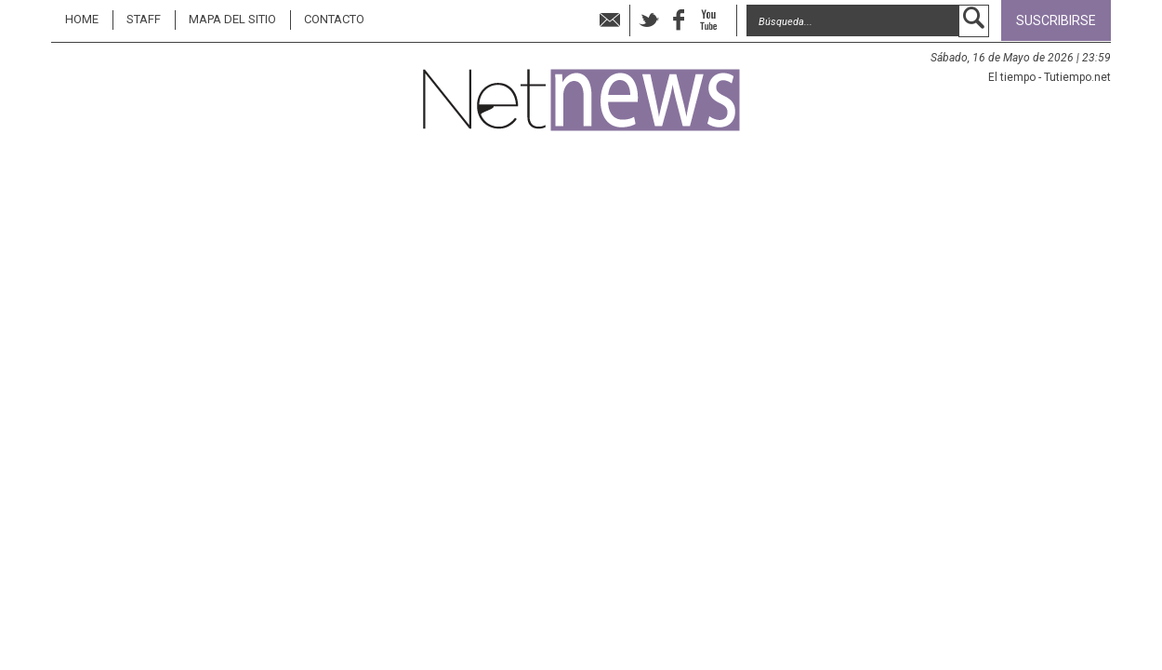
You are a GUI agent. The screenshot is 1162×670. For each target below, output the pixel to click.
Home (82, 19)
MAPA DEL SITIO (232, 19)
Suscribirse (1056, 20)
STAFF (143, 19)
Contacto (334, 19)
